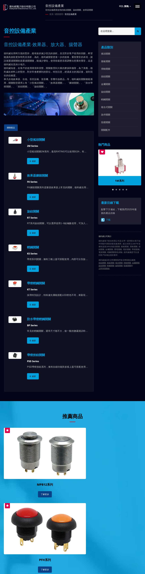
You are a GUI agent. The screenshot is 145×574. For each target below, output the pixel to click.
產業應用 (59, 14)
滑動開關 (105, 69)
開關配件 (105, 130)
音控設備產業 (71, 14)
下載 (105, 219)
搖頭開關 (105, 53)
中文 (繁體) (125, 6)
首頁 (51, 14)
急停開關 (105, 114)
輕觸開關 (105, 99)
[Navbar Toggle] (137, 6)
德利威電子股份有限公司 (32, 564)
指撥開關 (105, 122)
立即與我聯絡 (104, 268)
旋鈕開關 (105, 91)
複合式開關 (106, 107)
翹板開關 (105, 61)
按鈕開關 (105, 76)
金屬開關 (105, 84)
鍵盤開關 (119, 266)
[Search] (116, 31)
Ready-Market (31, 567)
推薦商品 (72, 415)
